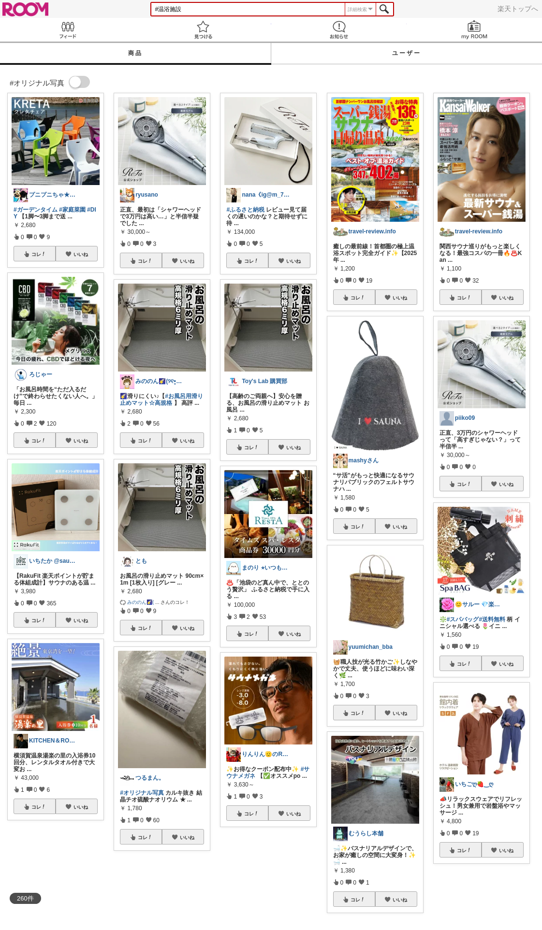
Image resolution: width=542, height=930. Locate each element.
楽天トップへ (518, 9)
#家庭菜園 (72, 209)
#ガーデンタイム (36, 209)
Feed (67, 30)
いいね (80, 254)
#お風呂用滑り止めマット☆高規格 (161, 399)
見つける (203, 30)
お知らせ (339, 30)
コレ (38, 254)
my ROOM (474, 30)
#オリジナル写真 (142, 792)
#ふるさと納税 (245, 209)
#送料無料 (492, 619)
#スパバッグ (463, 619)
